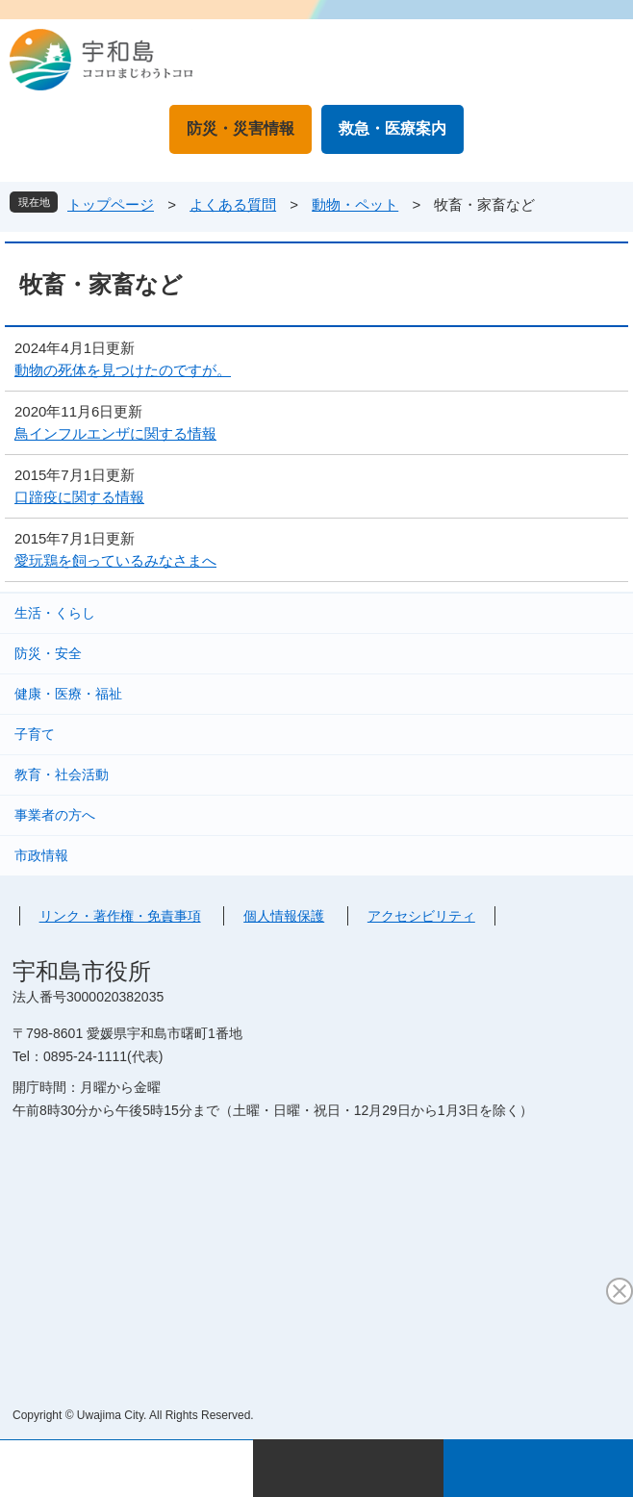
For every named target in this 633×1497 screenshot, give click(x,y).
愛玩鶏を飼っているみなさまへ (115, 560)
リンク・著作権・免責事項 (120, 916)
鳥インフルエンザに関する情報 (115, 433)
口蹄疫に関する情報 (79, 497)
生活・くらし (54, 613)
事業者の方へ (54, 815)
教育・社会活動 (61, 774)
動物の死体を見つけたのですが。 (122, 370)
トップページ (110, 204)
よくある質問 (233, 204)
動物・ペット (355, 204)
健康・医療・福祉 (68, 693)
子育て (34, 734)
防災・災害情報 (240, 128)
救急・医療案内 (392, 128)
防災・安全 (48, 653)
